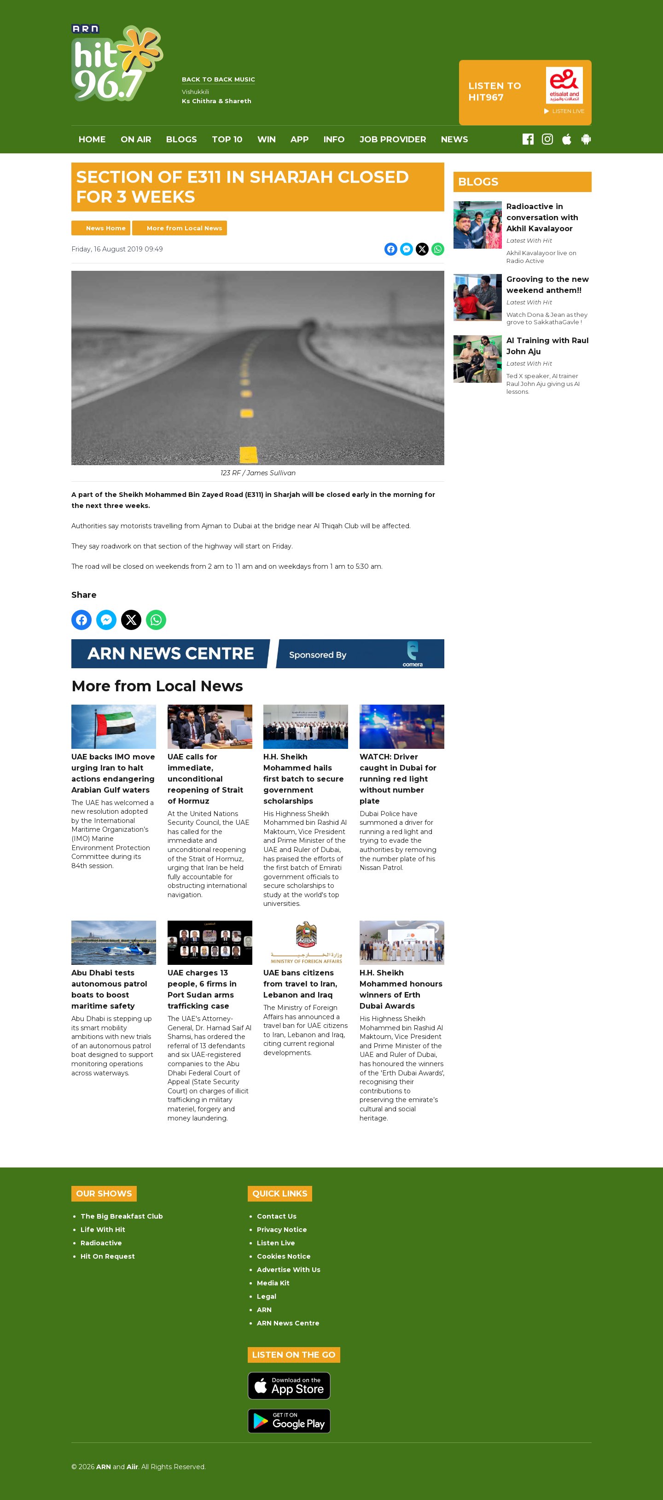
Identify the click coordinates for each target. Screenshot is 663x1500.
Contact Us (277, 1216)
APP (300, 139)
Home (92, 139)
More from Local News (184, 228)
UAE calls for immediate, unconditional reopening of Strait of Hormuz (210, 755)
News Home (106, 228)
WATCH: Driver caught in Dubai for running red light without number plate (402, 755)
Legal (266, 1296)
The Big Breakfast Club (122, 1216)
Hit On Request (108, 1256)
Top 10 (227, 139)
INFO (334, 139)
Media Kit (273, 1283)
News (454, 139)
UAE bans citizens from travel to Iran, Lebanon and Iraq (305, 960)
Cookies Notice (284, 1256)
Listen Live (276, 1243)
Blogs (181, 139)
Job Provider (393, 139)
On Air (136, 139)
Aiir (132, 1467)
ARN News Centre (288, 1323)
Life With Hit (103, 1230)
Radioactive (101, 1243)
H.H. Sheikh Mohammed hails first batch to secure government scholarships (305, 755)
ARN (264, 1310)
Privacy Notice (282, 1230)
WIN (266, 139)
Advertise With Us (288, 1270)
